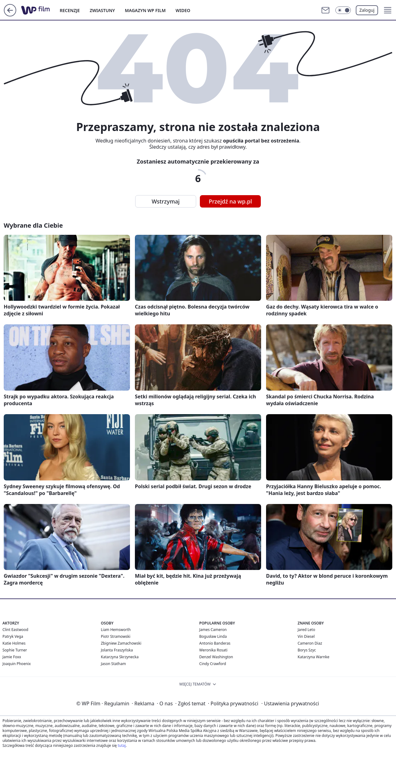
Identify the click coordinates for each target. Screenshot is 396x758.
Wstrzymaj (165, 201)
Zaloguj (367, 10)
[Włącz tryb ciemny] (343, 10)
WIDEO (182, 10)
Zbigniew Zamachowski (121, 643)
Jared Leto (306, 629)
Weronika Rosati (213, 650)
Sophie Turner (14, 650)
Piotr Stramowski (115, 636)
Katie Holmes (13, 643)
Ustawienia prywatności (290, 703)
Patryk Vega (12, 636)
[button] (388, 10)
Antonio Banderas (214, 643)
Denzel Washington (216, 656)
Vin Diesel (306, 636)
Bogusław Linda (213, 636)
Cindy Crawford (212, 663)
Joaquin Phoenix (16, 663)
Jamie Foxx (11, 656)
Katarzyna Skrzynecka (120, 656)
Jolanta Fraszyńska (117, 650)
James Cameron (213, 629)
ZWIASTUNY (102, 10)
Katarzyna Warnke (313, 656)
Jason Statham (113, 663)
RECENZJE (70, 10)
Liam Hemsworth (116, 629)
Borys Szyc (307, 650)
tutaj (122, 745)
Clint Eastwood (15, 629)
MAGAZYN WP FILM (145, 10)
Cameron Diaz (310, 643)
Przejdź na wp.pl (230, 201)
